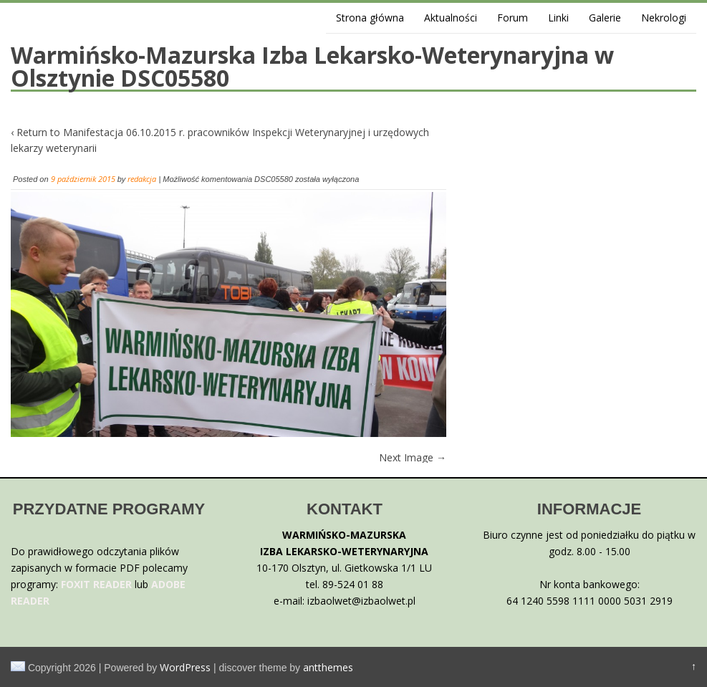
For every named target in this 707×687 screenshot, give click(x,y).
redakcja (142, 178)
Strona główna (370, 17)
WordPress (185, 667)
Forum (512, 17)
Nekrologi (663, 17)
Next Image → (412, 457)
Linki (558, 17)
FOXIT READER (96, 584)
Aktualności (450, 17)
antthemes (328, 667)
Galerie (605, 17)
